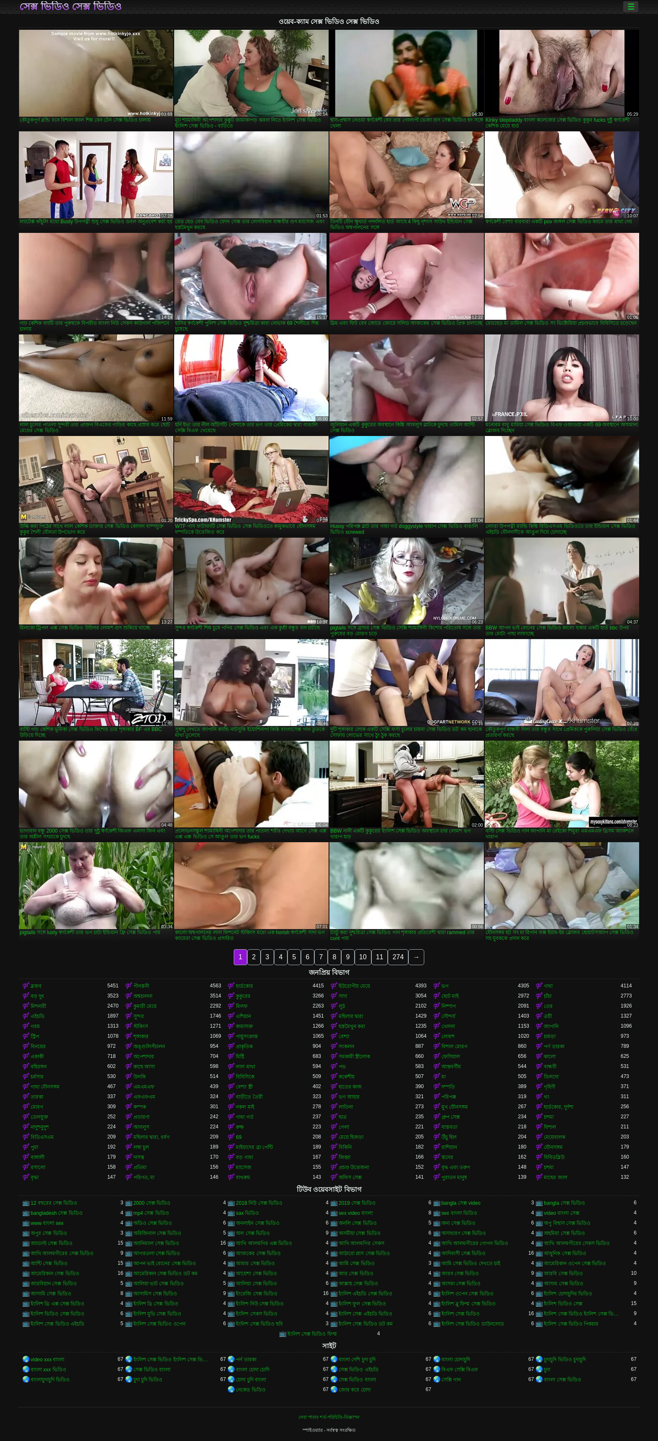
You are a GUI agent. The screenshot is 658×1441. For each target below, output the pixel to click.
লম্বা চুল (141, 1147)
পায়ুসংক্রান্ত (247, 1036)
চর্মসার (37, 1077)
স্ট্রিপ (35, 1036)
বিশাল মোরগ (454, 1046)
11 (380, 957)
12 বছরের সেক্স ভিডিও (54, 1203)
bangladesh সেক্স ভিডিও (57, 1213)
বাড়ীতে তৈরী (249, 1097)
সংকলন (346, 1046)
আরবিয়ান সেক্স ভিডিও (54, 1284)
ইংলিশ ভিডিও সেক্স (563, 1304)
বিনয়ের (38, 1046)
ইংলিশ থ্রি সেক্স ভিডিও (155, 1304)
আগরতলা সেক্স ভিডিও (156, 1253)
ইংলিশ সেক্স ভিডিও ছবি (259, 1324)
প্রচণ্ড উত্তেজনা (354, 1167)
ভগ (445, 986)
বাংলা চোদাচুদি (455, 1360)
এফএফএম (144, 1097)
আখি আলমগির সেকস (361, 1243)
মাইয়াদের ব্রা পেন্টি (254, 1147)
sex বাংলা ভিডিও (459, 1213)
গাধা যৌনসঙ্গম (45, 1087)
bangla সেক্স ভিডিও (564, 1203)
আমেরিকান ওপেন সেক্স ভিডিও (575, 1263)
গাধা (548, 986)
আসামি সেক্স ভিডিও (51, 1294)
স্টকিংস (140, 1026)
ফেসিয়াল (450, 1057)
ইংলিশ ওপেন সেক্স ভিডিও (467, 1294)
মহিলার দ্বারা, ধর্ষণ (151, 1137)
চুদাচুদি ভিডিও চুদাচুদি (565, 1360)
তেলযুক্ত (39, 1117)
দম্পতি (448, 1087)
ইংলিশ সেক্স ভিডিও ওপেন (159, 1324)
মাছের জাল (555, 1177)
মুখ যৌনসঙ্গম (454, 1107)
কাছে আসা (144, 1067)
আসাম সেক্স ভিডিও (563, 1284)
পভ (342, 1067)
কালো (550, 1057)
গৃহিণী (549, 1087)
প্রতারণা (141, 1117)
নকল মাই (245, 1107)
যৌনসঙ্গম (553, 1147)
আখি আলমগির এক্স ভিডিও (264, 1243)
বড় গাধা (244, 1157)
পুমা (34, 1147)
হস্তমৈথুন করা (352, 1026)
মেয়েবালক (554, 1137)
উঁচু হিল (449, 1137)
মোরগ (37, 1107)
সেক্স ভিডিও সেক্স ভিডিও (70, 6)
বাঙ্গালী (37, 1157)
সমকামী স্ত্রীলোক (354, 1057)
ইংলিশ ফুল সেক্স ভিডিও (362, 1304)
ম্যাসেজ (243, 1167)
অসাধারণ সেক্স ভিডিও (463, 1233)
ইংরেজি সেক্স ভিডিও (256, 1294)
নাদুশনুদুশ (40, 1127)
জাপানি (551, 1026)
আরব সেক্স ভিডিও (460, 1274)
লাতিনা (346, 1107)
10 (363, 957)
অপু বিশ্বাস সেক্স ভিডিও (567, 1223)
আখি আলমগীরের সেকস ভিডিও (577, 1243)
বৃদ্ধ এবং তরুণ (455, 1167)
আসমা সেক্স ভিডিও (461, 1284)
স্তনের (447, 1157)
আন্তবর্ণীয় (451, 1067)
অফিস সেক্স (350, 1177)
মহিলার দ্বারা (351, 1016)
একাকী (37, 1057)
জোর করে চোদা (355, 1390)
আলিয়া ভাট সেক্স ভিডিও (158, 1284)
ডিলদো (551, 1077)
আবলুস (141, 1127)
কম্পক (139, 1107)
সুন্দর (138, 1016)
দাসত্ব (138, 1157)
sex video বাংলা (356, 1213)
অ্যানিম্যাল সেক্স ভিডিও (156, 1243)
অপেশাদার (143, 1057)
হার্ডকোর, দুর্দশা (558, 1107)
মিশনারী (38, 1006)
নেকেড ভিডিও (250, 1390)
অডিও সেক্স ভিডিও (152, 1223)
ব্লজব (36, 986)
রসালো (38, 1167)
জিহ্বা (344, 1157)
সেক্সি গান (451, 1380)
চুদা (547, 1370)
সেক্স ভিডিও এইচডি (359, 1370)
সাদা (343, 996)
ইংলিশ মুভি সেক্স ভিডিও (157, 1314)
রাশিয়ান (449, 1147)
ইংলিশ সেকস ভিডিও (256, 1314)
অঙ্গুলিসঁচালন (149, 1046)
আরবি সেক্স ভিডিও (563, 1274)
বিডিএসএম (42, 1137)
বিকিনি (345, 1147)
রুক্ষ (240, 1127)
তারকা (37, 1097)
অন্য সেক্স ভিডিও (458, 1223)
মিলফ (242, 1006)
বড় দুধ (37, 996)
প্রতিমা (139, 1167)
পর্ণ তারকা (554, 1046)
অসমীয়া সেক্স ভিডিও (360, 1233)
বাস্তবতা (449, 1127)
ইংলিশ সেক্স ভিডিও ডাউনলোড (472, 1324)
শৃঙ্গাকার (141, 1036)
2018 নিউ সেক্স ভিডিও (259, 1203)
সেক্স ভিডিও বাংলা (152, 1370)
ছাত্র (343, 1117)
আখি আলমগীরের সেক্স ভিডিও (62, 1253)
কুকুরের (243, 996)
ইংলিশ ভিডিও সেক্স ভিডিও (57, 1314)
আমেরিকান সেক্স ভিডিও (55, 1274)
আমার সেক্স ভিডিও (255, 1263)
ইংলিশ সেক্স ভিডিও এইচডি (57, 1324)
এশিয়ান (243, 1016)
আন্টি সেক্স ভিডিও (49, 1263)
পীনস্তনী (141, 986)
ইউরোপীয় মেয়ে (354, 986)
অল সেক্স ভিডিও (253, 1233)
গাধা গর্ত (244, 1117)
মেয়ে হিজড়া (351, 1137)
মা (443, 1077)
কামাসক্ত (244, 1026)
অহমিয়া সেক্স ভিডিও (564, 1233)
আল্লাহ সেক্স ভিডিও (358, 1284)
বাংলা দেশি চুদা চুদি (357, 1360)
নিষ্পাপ (448, 1006)
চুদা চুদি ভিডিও (148, 1380)
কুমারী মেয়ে (145, 1006)
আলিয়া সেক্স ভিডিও (256, 1284)
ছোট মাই (450, 996)
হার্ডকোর (244, 986)
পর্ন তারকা (246, 1360)
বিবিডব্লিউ (554, 1157)
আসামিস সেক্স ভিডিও (155, 1294)
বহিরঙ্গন (39, 1067)
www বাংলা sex (47, 1223)
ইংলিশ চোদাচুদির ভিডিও (568, 1294)
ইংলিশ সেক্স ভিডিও (460, 1314)
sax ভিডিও (247, 1213)
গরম (35, 1026)
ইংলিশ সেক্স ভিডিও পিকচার (571, 1324)
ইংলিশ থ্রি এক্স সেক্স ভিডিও (57, 1304)
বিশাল (550, 1127)
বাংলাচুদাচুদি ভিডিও (50, 1380)
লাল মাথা (245, 1067)
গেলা (344, 1127)
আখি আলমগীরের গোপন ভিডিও (474, 1243)
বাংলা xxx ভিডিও (48, 1370)
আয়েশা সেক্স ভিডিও (256, 1274)
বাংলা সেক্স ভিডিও (562, 1380)
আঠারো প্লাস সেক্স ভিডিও (364, 1253)
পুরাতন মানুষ (454, 1177)
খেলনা (448, 1026)
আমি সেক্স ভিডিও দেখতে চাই (470, 1263)
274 (398, 957)
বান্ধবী (550, 1067)
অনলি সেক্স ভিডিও (358, 1223)
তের (548, 1006)
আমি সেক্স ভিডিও (357, 1263)
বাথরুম (243, 1177)
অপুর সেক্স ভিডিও (49, 1233)
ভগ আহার (349, 1097)
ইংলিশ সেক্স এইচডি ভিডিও (365, 1314)
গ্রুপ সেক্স (450, 1117)
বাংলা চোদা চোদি (252, 1370)
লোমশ (447, 1036)
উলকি (139, 1077)
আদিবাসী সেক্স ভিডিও (463, 1253)
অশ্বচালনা (142, 996)
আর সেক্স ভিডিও (356, 1274)
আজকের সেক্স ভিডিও (258, 1253)
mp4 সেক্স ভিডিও (151, 1213)
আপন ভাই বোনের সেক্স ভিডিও (164, 1263)
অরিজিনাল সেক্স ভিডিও (157, 1233)
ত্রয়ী (548, 1016)
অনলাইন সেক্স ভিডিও (257, 1223)
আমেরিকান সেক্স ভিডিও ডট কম (165, 1274)
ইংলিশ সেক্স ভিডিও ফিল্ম (312, 1334)
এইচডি (37, 1016)
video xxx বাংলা (47, 1360)
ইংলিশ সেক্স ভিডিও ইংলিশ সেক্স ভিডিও (582, 1314)
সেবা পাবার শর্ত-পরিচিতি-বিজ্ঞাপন (329, 1417)
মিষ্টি (240, 1057)
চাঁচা (547, 996)
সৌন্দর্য (448, 1016)
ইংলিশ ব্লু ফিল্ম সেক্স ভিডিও (468, 1304)
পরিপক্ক (448, 1097)
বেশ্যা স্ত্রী (244, 1087)
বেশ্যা (344, 1036)
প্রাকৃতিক (244, 1046)
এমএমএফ (143, 1087)
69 (238, 1137)
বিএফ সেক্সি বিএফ (459, 1370)
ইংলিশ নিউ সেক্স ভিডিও (260, 1304)
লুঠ (342, 1006)
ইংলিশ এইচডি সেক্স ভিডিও (365, 1294)
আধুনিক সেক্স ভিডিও (565, 1253)
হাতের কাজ (350, 1087)
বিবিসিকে (245, 1077)
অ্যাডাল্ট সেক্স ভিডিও (52, 1243)
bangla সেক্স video (460, 1203)
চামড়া (550, 1036)
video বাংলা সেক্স (561, 1213)
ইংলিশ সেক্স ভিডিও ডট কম (366, 1324)
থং (546, 1097)
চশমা (549, 1117)
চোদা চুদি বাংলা (251, 1380)
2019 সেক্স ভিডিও (357, 1203)
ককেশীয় (347, 1077)
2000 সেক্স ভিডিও (151, 1203)
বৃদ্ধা (35, 1177)
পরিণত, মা (144, 1177)
